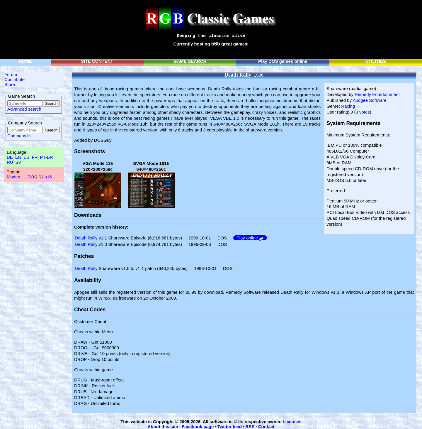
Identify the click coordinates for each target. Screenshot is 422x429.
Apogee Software (369, 100)
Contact (266, 426)
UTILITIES (375, 61)
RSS (249, 426)
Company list (20, 135)
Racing (348, 106)
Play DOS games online (282, 61)
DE (10, 157)
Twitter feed (229, 426)
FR (35, 157)
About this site (162, 426)
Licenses (292, 421)
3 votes (362, 111)
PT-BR (46, 157)
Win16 (45, 176)
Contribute (14, 79)
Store (9, 84)
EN (18, 157)
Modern (14, 176)
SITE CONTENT (97, 61)
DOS (32, 176)
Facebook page (198, 426)
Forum (10, 74)
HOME (25, 61)
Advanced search (24, 109)
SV (18, 162)
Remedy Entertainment (377, 94)
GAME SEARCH (190, 61)
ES (27, 157)
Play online (250, 237)
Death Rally (86, 237)
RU (10, 162)
